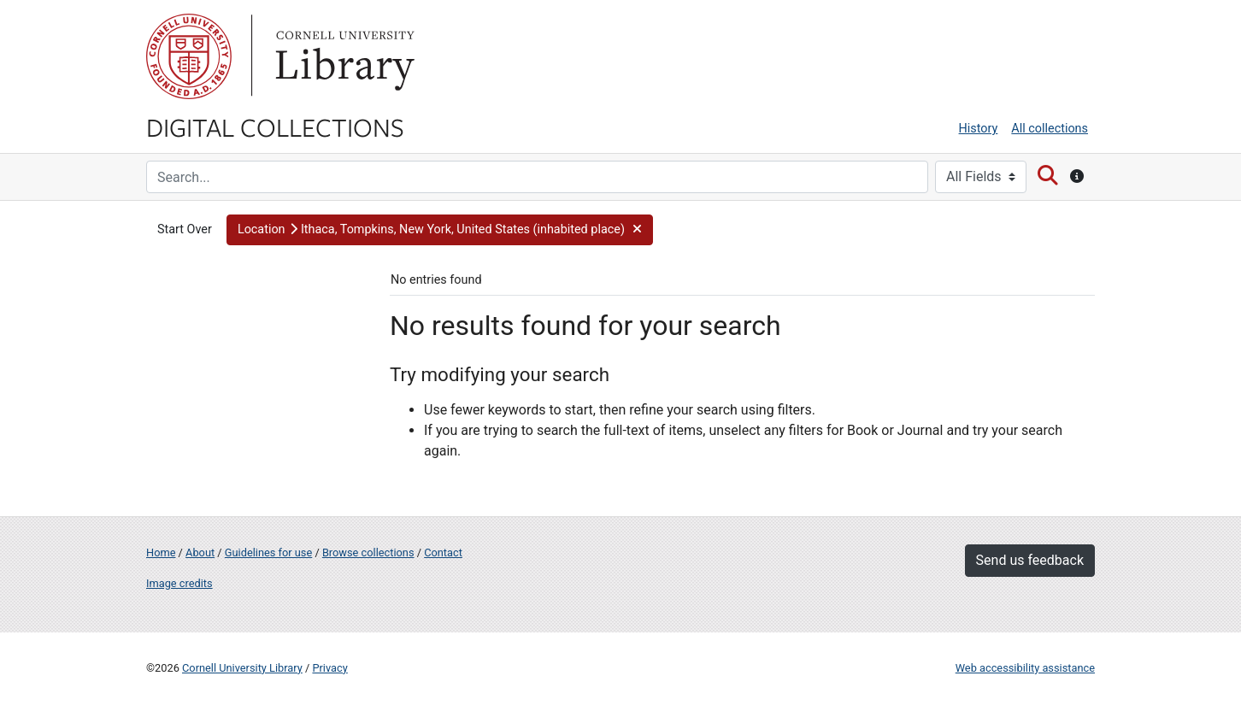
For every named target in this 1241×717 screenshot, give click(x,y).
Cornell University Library (242, 667)
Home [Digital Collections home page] (160, 552)
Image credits (179, 583)
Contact (443, 552)
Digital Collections (275, 126)
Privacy (329, 667)
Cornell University (189, 56)
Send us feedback (1030, 560)
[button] (439, 230)
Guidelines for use (268, 552)
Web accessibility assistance (1025, 667)
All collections (1049, 128)
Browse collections (368, 552)
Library (342, 56)
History (978, 128)
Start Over (184, 229)
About (200, 552)
